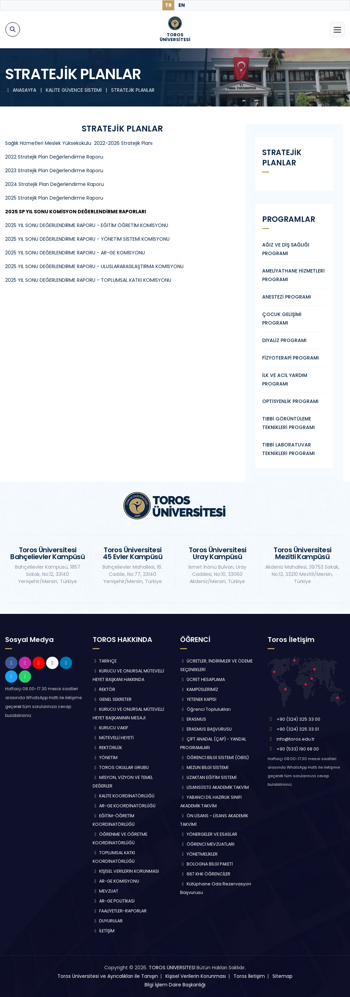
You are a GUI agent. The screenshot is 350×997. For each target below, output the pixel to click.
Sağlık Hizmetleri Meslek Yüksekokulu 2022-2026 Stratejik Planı (78, 143)
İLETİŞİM (104, 931)
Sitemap (282, 976)
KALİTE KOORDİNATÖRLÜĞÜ (123, 796)
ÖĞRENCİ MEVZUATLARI (207, 844)
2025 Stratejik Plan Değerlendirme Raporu (54, 197)
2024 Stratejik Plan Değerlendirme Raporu (54, 184)
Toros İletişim (249, 976)
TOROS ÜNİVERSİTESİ (172, 967)
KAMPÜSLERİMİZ (199, 689)
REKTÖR (104, 689)
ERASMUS (193, 719)
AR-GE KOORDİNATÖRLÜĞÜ (124, 806)
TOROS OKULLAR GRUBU (121, 767)
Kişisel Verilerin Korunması (195, 976)
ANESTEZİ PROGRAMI (286, 296)
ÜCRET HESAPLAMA (202, 679)
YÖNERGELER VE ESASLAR (208, 834)
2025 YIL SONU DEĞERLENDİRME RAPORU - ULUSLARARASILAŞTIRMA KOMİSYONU (94, 266)
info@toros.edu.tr (296, 739)
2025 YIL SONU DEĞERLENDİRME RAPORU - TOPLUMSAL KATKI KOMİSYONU (88, 280)
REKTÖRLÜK (107, 747)
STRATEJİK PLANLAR (132, 90)
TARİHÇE (105, 661)
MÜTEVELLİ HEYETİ (113, 738)
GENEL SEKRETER (112, 699)
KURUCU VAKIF (110, 728)
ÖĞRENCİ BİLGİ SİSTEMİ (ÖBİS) (214, 757)
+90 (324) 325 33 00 (298, 719)
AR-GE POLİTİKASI (114, 901)
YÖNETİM (105, 757)
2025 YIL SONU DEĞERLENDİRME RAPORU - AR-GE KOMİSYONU (75, 252)
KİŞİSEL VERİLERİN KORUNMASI (126, 871)
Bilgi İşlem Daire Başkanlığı (175, 984)
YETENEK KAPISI (198, 699)
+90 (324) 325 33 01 (298, 729)
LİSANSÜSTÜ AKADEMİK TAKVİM (214, 787)
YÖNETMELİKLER (199, 854)
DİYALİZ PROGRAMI (284, 340)
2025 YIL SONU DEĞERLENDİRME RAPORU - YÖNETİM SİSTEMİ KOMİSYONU (87, 239)
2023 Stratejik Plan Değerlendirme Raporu (54, 170)
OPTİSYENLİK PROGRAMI (290, 401)
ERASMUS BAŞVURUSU (206, 729)
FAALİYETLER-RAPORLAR (120, 911)
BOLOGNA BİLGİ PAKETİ (206, 864)
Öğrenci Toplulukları (205, 709)
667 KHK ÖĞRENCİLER (205, 874)
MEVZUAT (105, 891)
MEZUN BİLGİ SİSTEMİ (204, 767)
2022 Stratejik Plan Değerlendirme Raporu (54, 156)
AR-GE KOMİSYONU (116, 881)
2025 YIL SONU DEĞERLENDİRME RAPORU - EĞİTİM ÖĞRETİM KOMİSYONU (86, 225)
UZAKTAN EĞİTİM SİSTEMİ (208, 777)
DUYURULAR (108, 921)
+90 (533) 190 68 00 (298, 749)
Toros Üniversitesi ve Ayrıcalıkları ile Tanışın (107, 976)
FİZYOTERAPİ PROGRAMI (290, 357)
